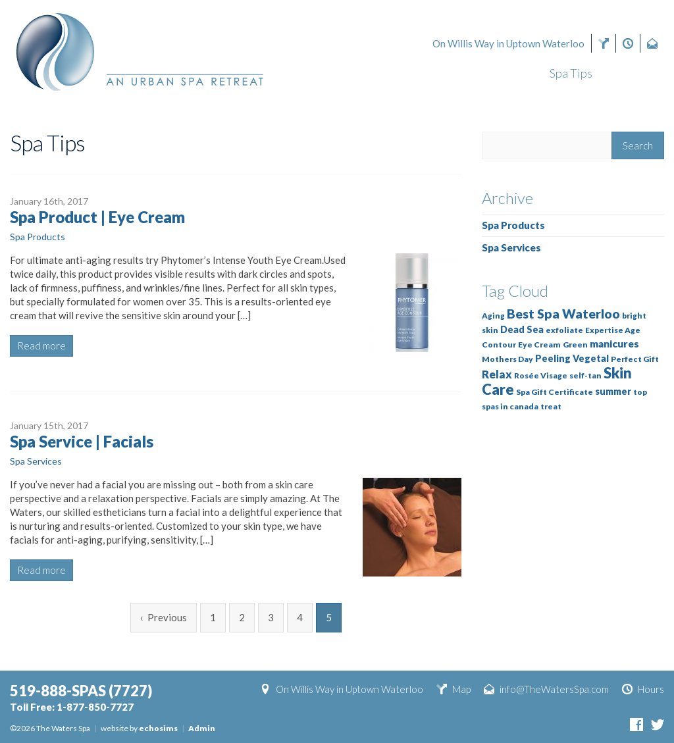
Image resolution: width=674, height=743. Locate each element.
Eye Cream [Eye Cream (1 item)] (539, 344)
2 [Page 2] (242, 617)
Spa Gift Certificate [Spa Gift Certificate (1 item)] (554, 392)
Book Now (405, 73)
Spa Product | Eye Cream (97, 216)
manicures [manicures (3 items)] (614, 343)
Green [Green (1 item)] (575, 344)
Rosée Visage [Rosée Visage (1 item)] (540, 375)
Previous (167, 617)
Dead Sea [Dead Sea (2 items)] (522, 329)
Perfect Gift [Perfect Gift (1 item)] (635, 359)
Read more (41, 345)
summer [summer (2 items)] (613, 391)
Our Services (493, 73)
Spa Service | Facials (81, 441)
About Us (640, 73)
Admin (201, 728)
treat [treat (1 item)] (550, 406)
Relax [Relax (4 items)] (497, 374)
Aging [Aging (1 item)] (493, 315)
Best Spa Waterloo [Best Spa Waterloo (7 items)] (563, 313)
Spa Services (36, 461)
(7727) (582, 21)
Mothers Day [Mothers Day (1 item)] (507, 359)
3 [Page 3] (271, 617)
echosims (158, 728)
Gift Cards (317, 73)
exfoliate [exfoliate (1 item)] (564, 330)
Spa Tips (571, 73)
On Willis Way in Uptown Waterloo (508, 43)
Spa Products (37, 236)
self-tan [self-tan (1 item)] (585, 375)
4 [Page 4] (300, 617)
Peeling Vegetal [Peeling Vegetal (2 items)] (572, 358)
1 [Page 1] (213, 617)
